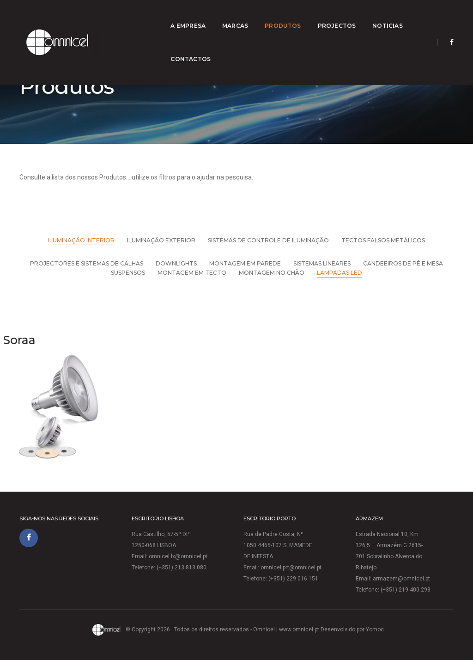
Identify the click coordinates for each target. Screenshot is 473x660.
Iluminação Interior (81, 240)
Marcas (194, 16)
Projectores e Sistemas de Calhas (86, 263)
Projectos (295, 16)
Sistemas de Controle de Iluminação (268, 240)
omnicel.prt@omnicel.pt (291, 567)
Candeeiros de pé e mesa (403, 263)
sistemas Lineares (322, 263)
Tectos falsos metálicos (383, 240)
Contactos (398, 16)
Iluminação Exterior (161, 240)
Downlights (176, 263)
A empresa (146, 16)
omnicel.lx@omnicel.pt (178, 556)
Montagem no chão (271, 272)
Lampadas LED (339, 272)
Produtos (242, 16)
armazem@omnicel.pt (401, 578)
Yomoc (375, 629)
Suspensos (128, 272)
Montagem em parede (245, 263)
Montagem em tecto (192, 272)
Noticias (346, 16)
